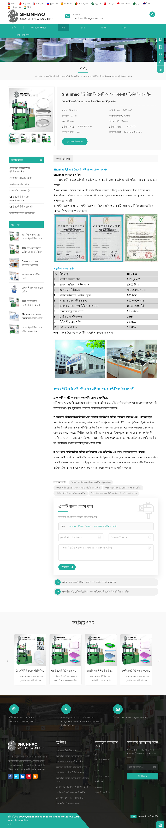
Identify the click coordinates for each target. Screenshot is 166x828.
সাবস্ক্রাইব (142, 776)
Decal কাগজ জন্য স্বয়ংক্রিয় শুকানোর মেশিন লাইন (30, 263)
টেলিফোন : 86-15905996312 (22, 717)
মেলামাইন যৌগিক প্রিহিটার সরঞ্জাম (71, 772)
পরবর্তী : (62, 592)
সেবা (83, 27)
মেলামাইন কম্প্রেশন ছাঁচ (19, 190)
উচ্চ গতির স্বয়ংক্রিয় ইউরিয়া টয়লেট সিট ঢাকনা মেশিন (114, 493)
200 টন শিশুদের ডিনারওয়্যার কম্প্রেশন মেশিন (31, 303)
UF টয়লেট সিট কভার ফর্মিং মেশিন (70, 792)
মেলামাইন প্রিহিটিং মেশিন (67, 750)
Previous (7, 660)
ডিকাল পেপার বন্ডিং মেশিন (31, 276)
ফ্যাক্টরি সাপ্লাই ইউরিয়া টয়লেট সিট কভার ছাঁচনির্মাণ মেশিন (101, 670)
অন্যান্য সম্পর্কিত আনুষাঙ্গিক (22, 213)
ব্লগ (9, 824)
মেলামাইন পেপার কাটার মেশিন (32, 289)
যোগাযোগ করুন (22, 34)
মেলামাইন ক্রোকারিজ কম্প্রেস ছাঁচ (70, 798)
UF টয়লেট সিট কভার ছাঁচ (21, 206)
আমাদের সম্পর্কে (38, 27)
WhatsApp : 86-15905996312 (23, 721)
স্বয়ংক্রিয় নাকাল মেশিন (19, 184)
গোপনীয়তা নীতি (102, 792)
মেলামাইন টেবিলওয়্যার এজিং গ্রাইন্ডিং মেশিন (72, 780)
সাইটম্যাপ (99, 781)
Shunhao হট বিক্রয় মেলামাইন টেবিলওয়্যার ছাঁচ (32, 316)
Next (159, 660)
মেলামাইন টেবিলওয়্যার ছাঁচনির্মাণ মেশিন (19, 170)
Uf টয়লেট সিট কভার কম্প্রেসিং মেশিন (136, 670)
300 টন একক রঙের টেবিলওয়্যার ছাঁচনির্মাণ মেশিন (32, 250)
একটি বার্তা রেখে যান (160, 824)
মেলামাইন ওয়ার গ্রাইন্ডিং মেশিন (69, 761)
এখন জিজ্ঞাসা (75, 141)
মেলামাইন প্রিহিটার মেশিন (20, 177)
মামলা (104, 27)
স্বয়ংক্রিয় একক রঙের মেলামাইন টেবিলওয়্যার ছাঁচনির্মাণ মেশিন (32, 237)
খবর (124, 27)
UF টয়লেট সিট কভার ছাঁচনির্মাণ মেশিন (62, 76)
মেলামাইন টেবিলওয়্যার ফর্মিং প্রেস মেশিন (32, 329)
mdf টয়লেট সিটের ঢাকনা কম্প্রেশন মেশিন (123, 488)
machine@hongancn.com (88, 18)
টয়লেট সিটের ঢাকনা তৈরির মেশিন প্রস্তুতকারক (91, 482)
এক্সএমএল (99, 787)
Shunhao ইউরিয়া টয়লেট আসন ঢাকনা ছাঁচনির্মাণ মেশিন (92, 526)
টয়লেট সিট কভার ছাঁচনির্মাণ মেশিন (30, 670)
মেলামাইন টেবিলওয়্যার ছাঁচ (67, 803)
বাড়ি (14, 27)
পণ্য (63, 27)
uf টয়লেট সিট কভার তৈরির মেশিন (71, 493)
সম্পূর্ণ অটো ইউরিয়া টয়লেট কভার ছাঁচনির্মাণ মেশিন (78, 488)
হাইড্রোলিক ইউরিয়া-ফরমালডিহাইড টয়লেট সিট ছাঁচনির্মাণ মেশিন (100, 591)
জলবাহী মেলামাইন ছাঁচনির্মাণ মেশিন (71, 767)
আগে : (61, 582)
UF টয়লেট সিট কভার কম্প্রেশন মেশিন (65, 670)
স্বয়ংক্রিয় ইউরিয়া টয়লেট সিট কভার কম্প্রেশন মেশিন (92, 582)
